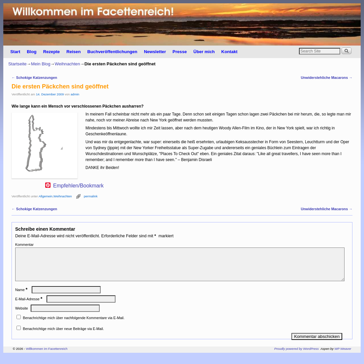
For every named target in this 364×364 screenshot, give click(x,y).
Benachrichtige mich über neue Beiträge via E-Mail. (63, 337)
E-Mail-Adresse (29, 307)
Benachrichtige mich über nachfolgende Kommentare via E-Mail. (73, 326)
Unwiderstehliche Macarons (326, 78)
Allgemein (45, 196)
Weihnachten (67, 63)
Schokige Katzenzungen (34, 78)
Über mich (204, 51)
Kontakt (229, 51)
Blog (31, 51)
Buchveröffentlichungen (112, 51)
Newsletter (155, 51)
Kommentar (24, 245)
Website (21, 316)
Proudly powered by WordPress (296, 356)
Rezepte (51, 51)
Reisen (73, 51)
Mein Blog (40, 63)
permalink (91, 196)
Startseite (17, 63)
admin (75, 94)
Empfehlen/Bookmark (78, 185)
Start (15, 51)
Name (22, 298)
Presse (180, 51)
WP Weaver (343, 356)
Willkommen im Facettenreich (46, 356)
